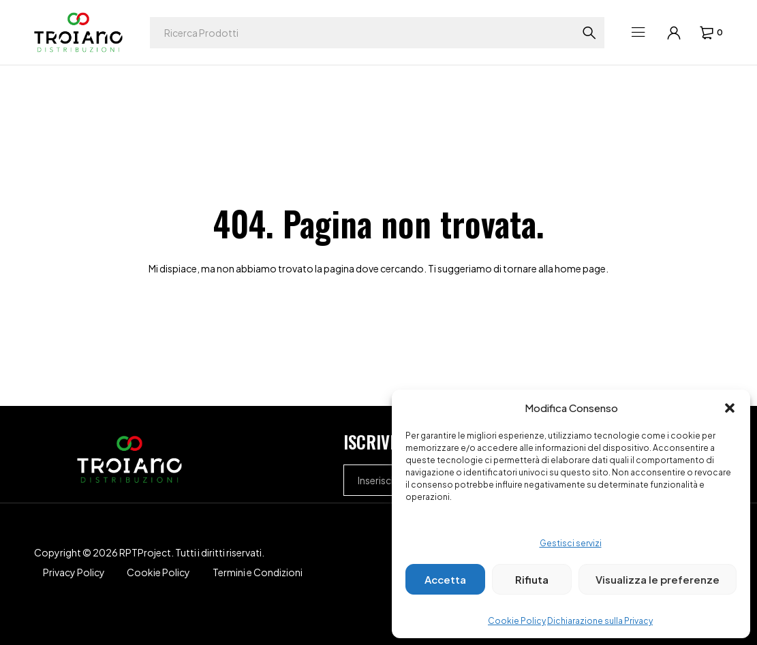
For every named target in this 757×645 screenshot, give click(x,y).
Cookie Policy (517, 621)
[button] (730, 408)
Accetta (445, 579)
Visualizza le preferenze (658, 579)
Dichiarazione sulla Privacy (600, 621)
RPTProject (145, 552)
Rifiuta (532, 579)
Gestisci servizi (571, 543)
